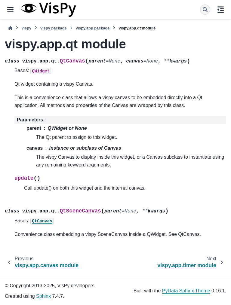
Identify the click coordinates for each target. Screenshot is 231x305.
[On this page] (220, 10)
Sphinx (43, 296)
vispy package (53, 28)
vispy (26, 28)
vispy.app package (93, 28)
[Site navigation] (10, 10)
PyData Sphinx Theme (186, 290)
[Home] (10, 28)
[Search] (205, 10)
